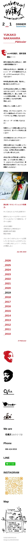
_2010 (7, 333)
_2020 (7, 288)
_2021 (7, 283)
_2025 (7, 265)
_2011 (7, 329)
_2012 (7, 324)
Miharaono (14, 540)
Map (6, 501)
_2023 (7, 274)
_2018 (7, 297)
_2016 (7, 306)
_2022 (7, 278)
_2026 (7, 260)
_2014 (7, 315)
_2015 (7, 310)
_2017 (7, 301)
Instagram (11, 472)
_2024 (7, 269)
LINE (6, 457)
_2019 (7, 292)
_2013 (7, 320)
